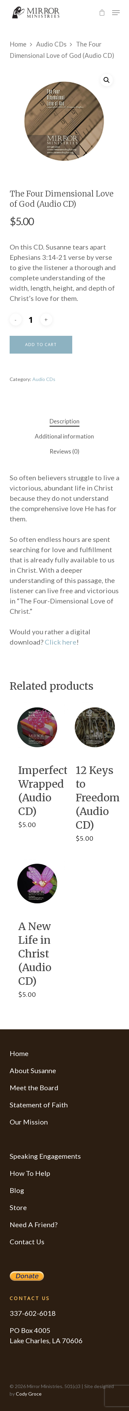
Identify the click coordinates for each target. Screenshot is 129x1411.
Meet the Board (34, 1087)
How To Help (30, 1173)
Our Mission (29, 1122)
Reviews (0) (64, 451)
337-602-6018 (33, 1313)
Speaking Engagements (45, 1156)
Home (18, 44)
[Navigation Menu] (116, 12)
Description (64, 421)
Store (18, 1207)
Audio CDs (51, 44)
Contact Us (27, 1241)
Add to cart (41, 344)
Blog (17, 1190)
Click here (60, 642)
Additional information (64, 436)
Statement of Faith (39, 1105)
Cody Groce (29, 1394)
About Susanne (33, 1070)
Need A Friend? (33, 1224)
